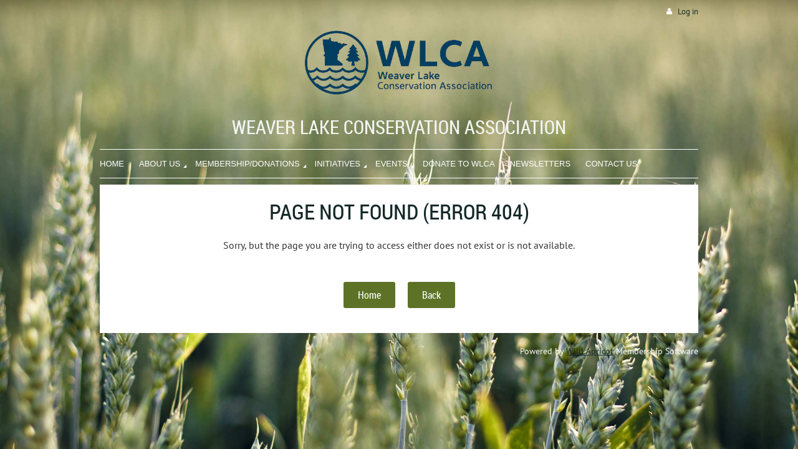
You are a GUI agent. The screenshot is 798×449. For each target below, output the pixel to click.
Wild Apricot (589, 351)
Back (431, 295)
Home (369, 295)
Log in (688, 11)
